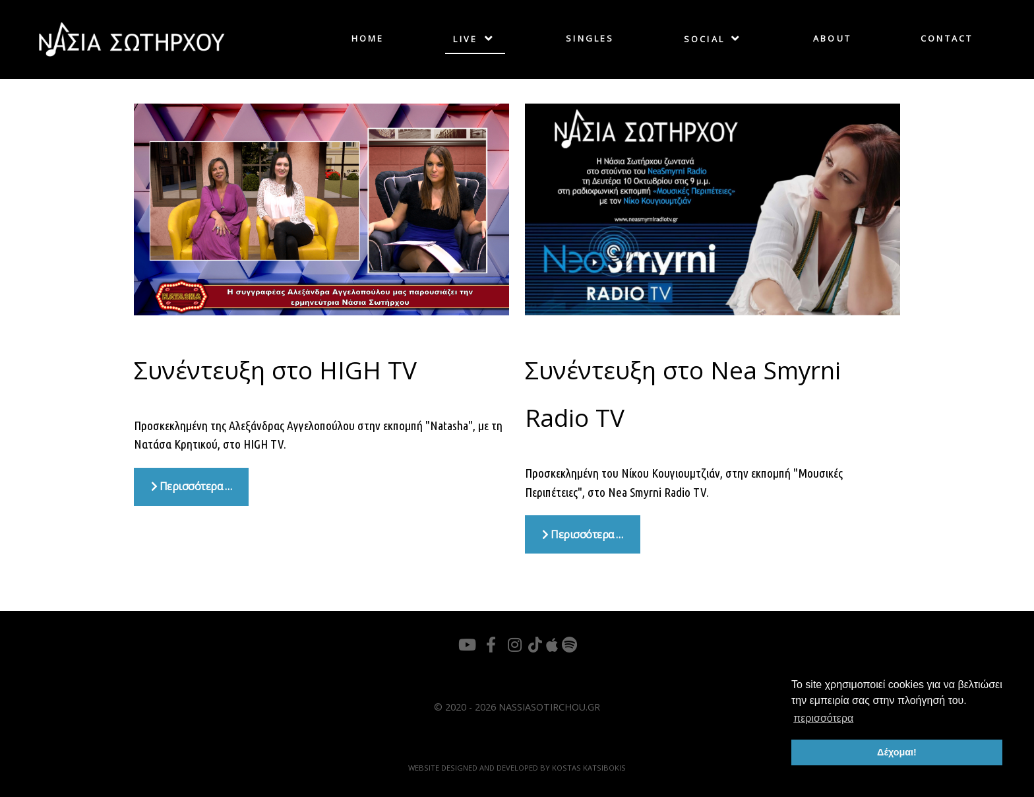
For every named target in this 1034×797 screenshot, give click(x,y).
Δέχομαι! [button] (897, 752)
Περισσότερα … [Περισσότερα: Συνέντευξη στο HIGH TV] (191, 486)
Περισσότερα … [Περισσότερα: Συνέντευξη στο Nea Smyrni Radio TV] (582, 534)
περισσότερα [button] (823, 718)
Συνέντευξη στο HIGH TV (275, 370)
